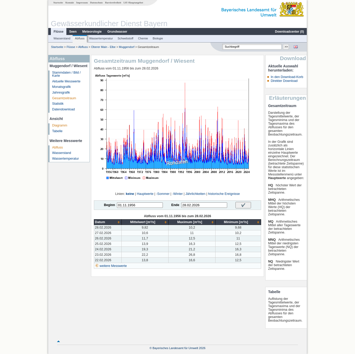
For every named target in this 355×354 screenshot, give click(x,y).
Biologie (158, 38)
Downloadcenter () (289, 31)
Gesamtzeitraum (64, 98)
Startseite (58, 2)
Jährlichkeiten (195, 194)
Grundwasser (117, 31)
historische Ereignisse (224, 194)
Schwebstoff (125, 38)
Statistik (58, 103)
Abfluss (80, 38)
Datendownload (63, 109)
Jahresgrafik (61, 92)
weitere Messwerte (113, 266)
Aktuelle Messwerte (66, 81)
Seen (73, 31)
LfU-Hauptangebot (133, 2)
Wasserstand (61, 38)
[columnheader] (107, 222)
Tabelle (57, 131)
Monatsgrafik (61, 87)
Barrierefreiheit (113, 2)
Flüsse (59, 31)
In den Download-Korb (287, 77)
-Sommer (163, 194)
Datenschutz (96, 2)
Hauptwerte (145, 194)
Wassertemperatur (101, 38)
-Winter (177, 194)
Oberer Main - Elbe (103, 46)
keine (130, 194)
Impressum (82, 2)
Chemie (143, 38)
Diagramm (59, 125)
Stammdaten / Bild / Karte (66, 74)
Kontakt (69, 2)
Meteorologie (92, 31)
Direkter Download (284, 81)
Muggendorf (127, 46)
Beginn (109, 205)
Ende (175, 205)
